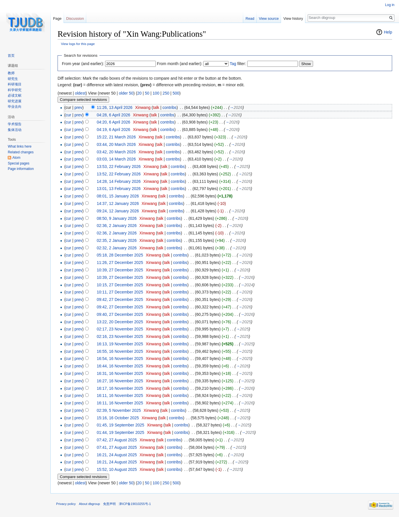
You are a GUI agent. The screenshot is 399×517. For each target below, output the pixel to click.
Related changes (21, 152)
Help (388, 32)
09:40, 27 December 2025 (120, 314)
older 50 (126, 93)
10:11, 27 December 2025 (120, 292)
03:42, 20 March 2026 (116, 152)
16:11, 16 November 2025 (120, 395)
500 (175, 93)
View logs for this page (78, 44)
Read (249, 18)
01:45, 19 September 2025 (120, 425)
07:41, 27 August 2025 (117, 447)
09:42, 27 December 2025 (120, 299)
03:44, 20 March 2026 (116, 144)
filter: (238, 63)
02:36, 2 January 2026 (117, 225)
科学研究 (14, 90)
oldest (80, 93)
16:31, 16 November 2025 (120, 373)
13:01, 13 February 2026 (119, 188)
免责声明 (109, 504)
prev (78, 107)
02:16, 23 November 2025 (120, 336)
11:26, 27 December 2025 (120, 262)
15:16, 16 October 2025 (118, 418)
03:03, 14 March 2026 (116, 159)
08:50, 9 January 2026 (117, 218)
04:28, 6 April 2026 (113, 115)
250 (166, 93)
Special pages (18, 163)
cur (68, 115)
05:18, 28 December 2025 (120, 255)
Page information (21, 169)
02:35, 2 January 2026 (117, 240)
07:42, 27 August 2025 (117, 440)
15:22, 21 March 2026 (116, 137)
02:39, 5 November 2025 (119, 410)
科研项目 (14, 84)
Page (57, 18)
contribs (169, 107)
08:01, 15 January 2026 (118, 196)
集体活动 (14, 130)
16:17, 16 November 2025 (120, 388)
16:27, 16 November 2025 (120, 381)
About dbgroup (89, 504)
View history (293, 18)
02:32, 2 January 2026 (117, 248)
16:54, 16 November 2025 (120, 358)
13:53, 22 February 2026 (119, 166)
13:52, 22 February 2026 (119, 174)
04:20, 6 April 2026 (113, 122)
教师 (11, 73)
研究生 (13, 79)
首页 (11, 56)
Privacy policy (66, 504)
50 (147, 93)
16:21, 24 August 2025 (117, 455)
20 (139, 93)
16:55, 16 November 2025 (120, 351)
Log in (389, 5)
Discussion (75, 18)
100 (156, 93)
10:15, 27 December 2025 (120, 285)
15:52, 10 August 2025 (117, 469)
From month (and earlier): (180, 63)
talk (156, 107)
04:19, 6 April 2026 (113, 129)
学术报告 (14, 124)
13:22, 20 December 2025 (120, 322)
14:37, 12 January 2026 (118, 203)
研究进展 (14, 101)
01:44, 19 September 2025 (120, 432)
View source (269, 18)
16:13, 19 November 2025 (120, 344)
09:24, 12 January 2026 (118, 211)
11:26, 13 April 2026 (115, 107)
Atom (16, 158)
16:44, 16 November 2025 (120, 366)
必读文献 (14, 95)
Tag (233, 63)
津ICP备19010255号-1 (135, 504)
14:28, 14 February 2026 (119, 181)
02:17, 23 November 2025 (120, 329)
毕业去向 (14, 107)
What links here (20, 146)
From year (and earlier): (83, 63)
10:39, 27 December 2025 (120, 270)
